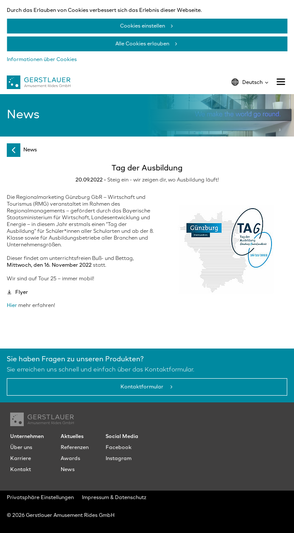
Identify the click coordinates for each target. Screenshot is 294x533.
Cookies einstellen (142, 26)
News (30, 150)
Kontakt (20, 469)
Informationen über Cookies (42, 59)
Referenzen (75, 447)
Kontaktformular (142, 387)
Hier (12, 305)
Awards (70, 458)
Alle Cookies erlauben (142, 44)
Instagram (119, 458)
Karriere (20, 458)
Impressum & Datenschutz (114, 497)
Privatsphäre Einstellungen (40, 497)
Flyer (21, 292)
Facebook (119, 447)
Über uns (21, 447)
